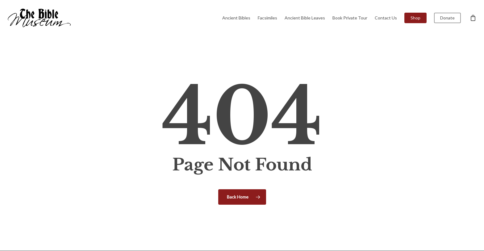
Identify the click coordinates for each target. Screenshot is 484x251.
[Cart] (472, 18)
